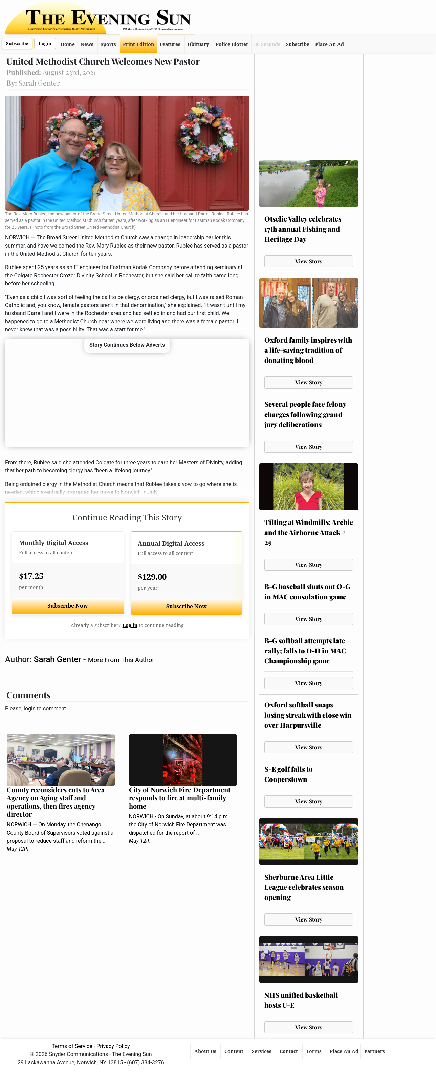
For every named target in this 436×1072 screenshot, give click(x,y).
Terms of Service (72, 1046)
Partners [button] (375, 1051)
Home (68, 44)
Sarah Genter (58, 659)
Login (45, 43)
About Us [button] (206, 1051)
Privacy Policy (113, 1046)
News (87, 44)
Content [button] (234, 1051)
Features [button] (170, 44)
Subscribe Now (67, 606)
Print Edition (138, 44)
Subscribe (17, 43)
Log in (130, 625)
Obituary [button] (198, 44)
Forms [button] (314, 1051)
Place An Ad (329, 44)
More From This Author (121, 660)
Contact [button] (289, 1051)
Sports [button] (108, 44)
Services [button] (262, 1051)
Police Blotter (232, 44)
